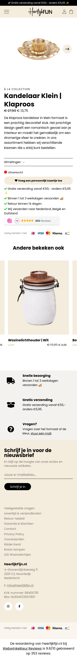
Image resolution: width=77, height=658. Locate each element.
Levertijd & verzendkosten (22, 513)
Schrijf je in (17, 487)
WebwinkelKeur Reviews (22, 648)
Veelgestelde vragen (19, 508)
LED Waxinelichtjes (17, 555)
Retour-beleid (14, 518)
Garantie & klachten (18, 524)
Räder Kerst (12, 544)
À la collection (17, 89)
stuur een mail (41, 433)
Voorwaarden (14, 539)
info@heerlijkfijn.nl (20, 585)
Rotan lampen (14, 549)
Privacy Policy (14, 534)
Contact (10, 529)
